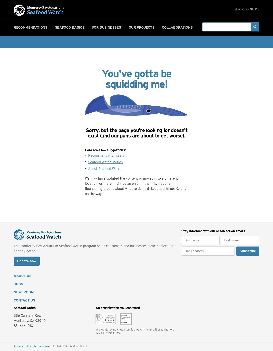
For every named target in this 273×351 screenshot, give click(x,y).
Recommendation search (107, 155)
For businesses (106, 27)
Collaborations (177, 27)
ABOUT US (22, 276)
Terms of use (42, 346)
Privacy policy (22, 346)
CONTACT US (24, 300)
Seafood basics (70, 27)
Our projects (142, 27)
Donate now (26, 261)
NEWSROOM (24, 292)
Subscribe (248, 251)
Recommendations (30, 27)
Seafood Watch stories (105, 162)
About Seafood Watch (105, 169)
